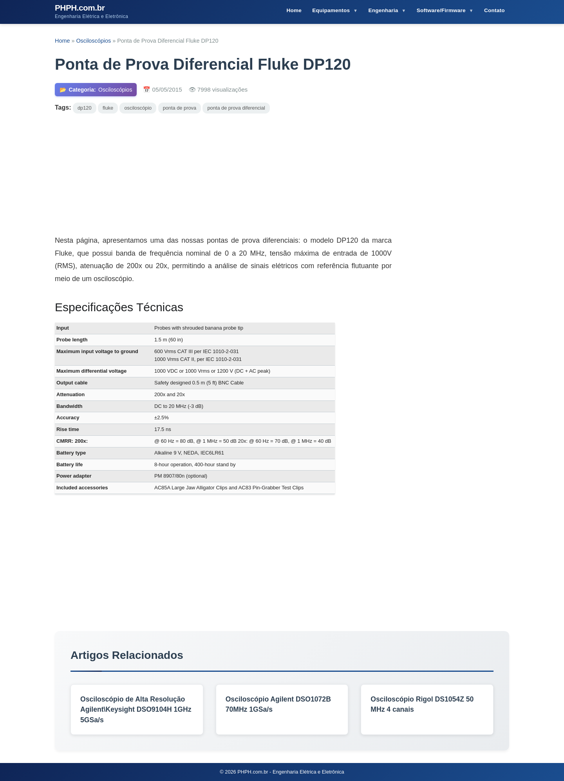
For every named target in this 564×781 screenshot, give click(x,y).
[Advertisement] (282, 172)
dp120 (85, 108)
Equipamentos (331, 10)
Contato (494, 10)
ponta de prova (179, 108)
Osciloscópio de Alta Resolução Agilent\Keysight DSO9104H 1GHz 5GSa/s (136, 709)
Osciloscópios (94, 41)
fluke (108, 108)
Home (294, 10)
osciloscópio (138, 108)
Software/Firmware (442, 10)
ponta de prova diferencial (236, 108)
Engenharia (384, 10)
